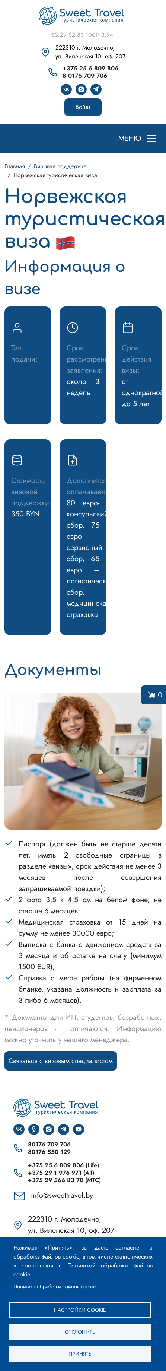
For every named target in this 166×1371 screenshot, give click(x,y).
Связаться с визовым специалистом (61, 1061)
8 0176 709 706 (85, 76)
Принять (80, 1354)
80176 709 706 (49, 1144)
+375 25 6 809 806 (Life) (63, 1165)
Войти (83, 107)
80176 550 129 (49, 1152)
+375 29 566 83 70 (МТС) (64, 1180)
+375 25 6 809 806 (90, 68)
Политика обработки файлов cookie (54, 1286)
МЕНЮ (129, 138)
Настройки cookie (80, 1310)
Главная (14, 166)
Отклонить (80, 1332)
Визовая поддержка (60, 166)
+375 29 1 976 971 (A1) (61, 1173)
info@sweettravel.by (62, 1195)
